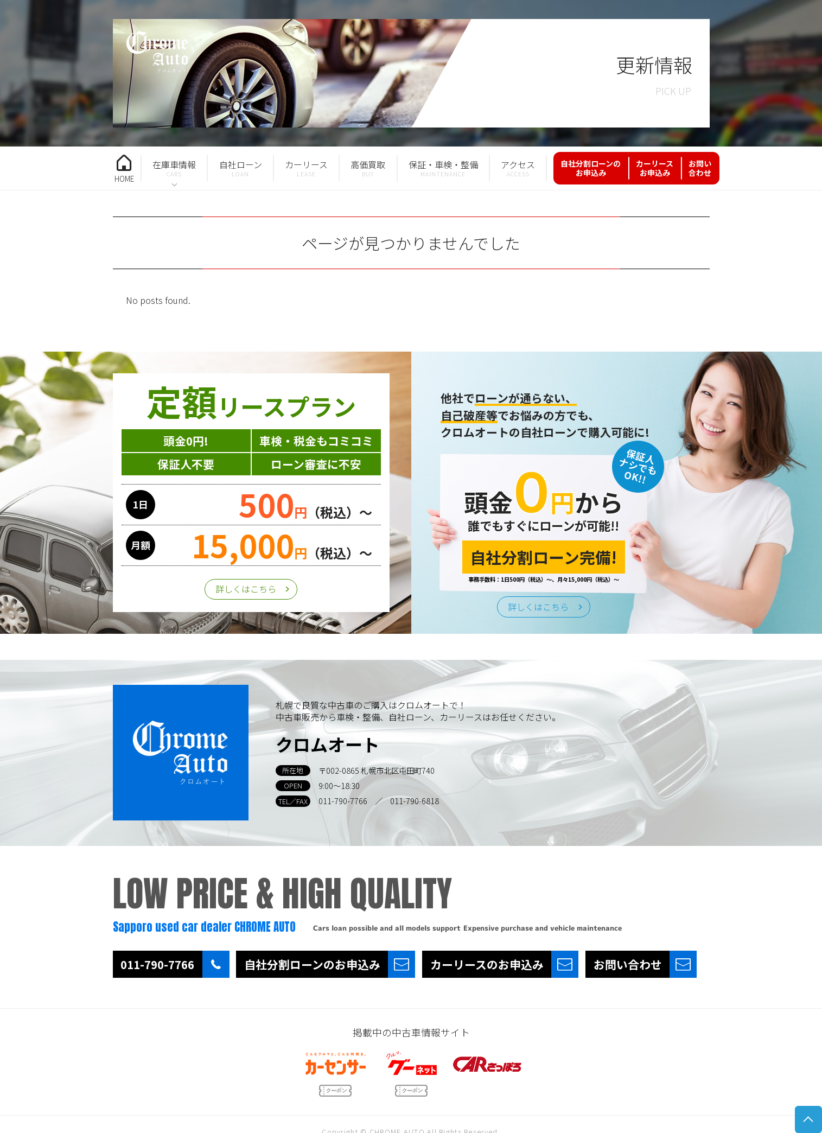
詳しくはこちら (245, 588)
